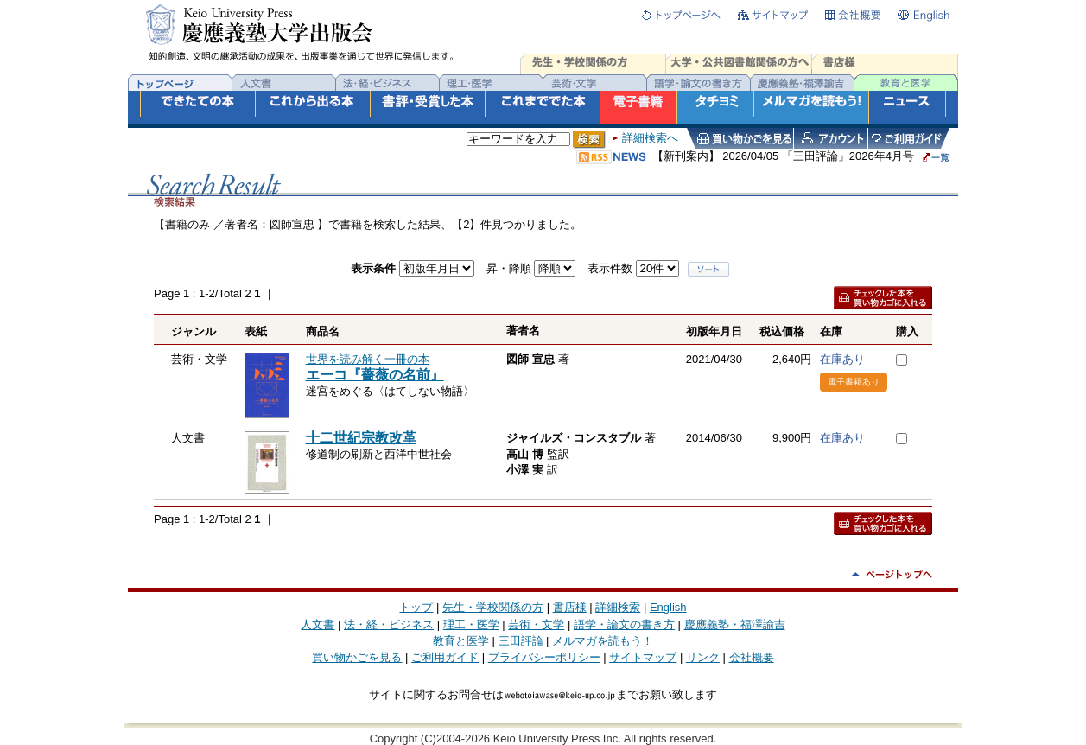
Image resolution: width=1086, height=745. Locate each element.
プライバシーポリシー (544, 657)
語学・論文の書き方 (624, 624)
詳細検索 (617, 607)
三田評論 (521, 640)
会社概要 (751, 657)
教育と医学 (461, 640)
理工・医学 (471, 624)
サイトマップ (642, 657)
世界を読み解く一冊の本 (367, 359)
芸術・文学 (536, 624)
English (668, 607)
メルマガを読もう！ (602, 640)
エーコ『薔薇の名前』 (375, 374)
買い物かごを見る (357, 657)
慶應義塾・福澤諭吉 (734, 624)
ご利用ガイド (445, 657)
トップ (416, 607)
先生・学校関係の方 (492, 607)
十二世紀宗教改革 (361, 437)
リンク (703, 657)
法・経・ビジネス (389, 624)
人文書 (317, 624)
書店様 (570, 607)
